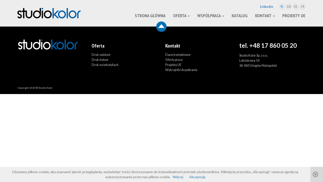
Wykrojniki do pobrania (181, 70)
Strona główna (150, 15)
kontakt (265, 15)
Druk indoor (100, 60)
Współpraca (210, 15)
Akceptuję (197, 177)
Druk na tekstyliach (105, 65)
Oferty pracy (174, 60)
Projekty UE (293, 15)
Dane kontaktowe (178, 55)
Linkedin (266, 7)
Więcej (178, 177)
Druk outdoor (101, 55)
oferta (181, 15)
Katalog (240, 15)
